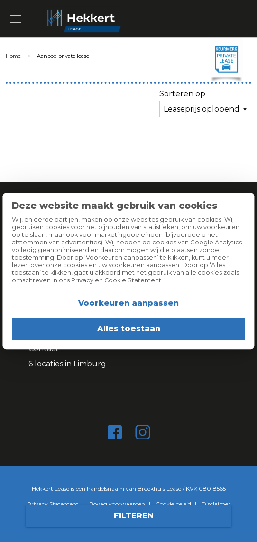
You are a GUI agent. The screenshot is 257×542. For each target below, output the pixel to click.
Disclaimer (216, 503)
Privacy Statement (53, 503)
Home (13, 56)
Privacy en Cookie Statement (116, 280)
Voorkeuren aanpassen (128, 303)
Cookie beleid (173, 503)
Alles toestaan (128, 328)
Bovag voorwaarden (117, 503)
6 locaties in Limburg (67, 363)
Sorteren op (182, 93)
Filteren (129, 515)
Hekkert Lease (144, 19)
